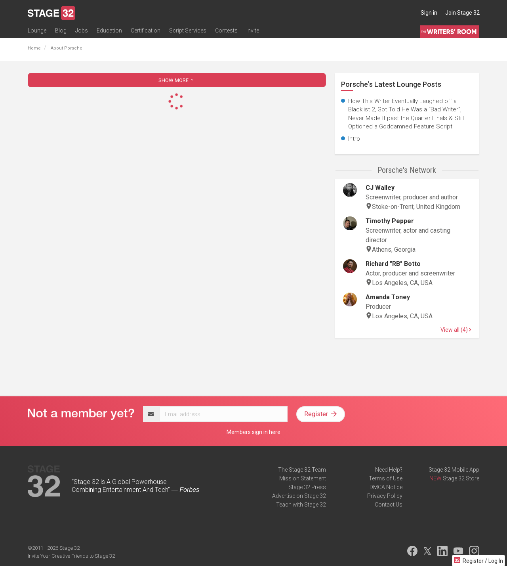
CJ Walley (380, 187)
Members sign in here (253, 432)
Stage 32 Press (307, 487)
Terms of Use (385, 478)
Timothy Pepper (390, 221)
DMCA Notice (386, 487)
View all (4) (455, 330)
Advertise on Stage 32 (299, 496)
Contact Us (388, 504)
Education (109, 30)
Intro (354, 138)
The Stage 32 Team (302, 470)
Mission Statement (302, 478)
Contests (226, 30)
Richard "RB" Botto (393, 264)
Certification (145, 30)
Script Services (187, 30)
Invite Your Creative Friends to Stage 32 (71, 556)
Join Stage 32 (462, 13)
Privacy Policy (384, 496)
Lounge (37, 30)
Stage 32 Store (461, 478)
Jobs (81, 30)
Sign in (429, 13)
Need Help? (388, 470)
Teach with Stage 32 (301, 504)
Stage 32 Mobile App (454, 470)
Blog (61, 30)
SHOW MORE (176, 80)
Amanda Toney (388, 297)
